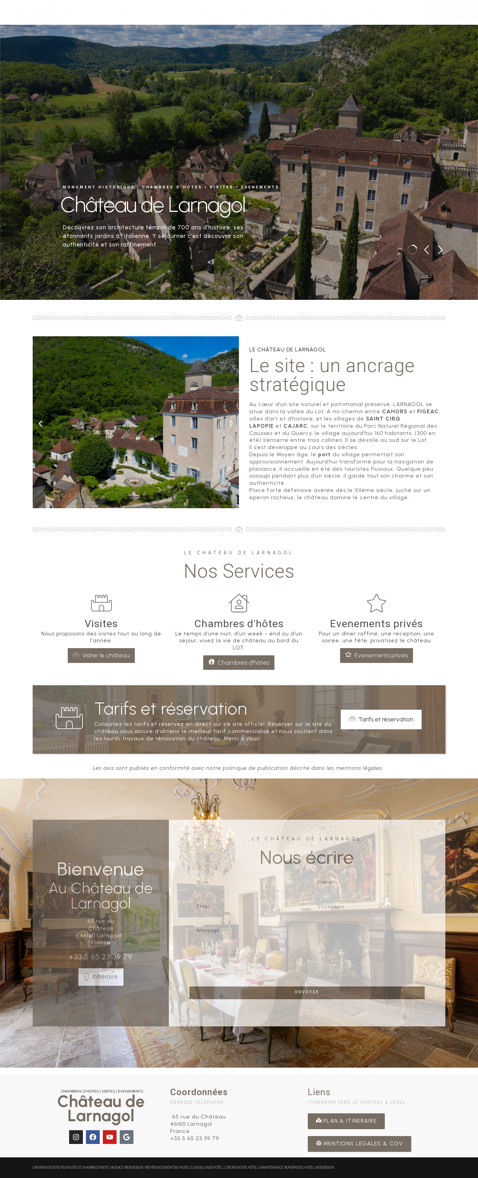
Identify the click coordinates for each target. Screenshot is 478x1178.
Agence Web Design (127, 1167)
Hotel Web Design (319, 1167)
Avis (333, 12)
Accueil (135, 12)
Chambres (225, 12)
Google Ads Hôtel (208, 1167)
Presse (354, 12)
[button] (40, 423)
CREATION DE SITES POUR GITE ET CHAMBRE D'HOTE (71, 1167)
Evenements (303, 12)
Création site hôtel (241, 1167)
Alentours (263, 12)
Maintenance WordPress (281, 1167)
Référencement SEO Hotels (168, 1167)
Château (166, 12)
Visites (195, 12)
